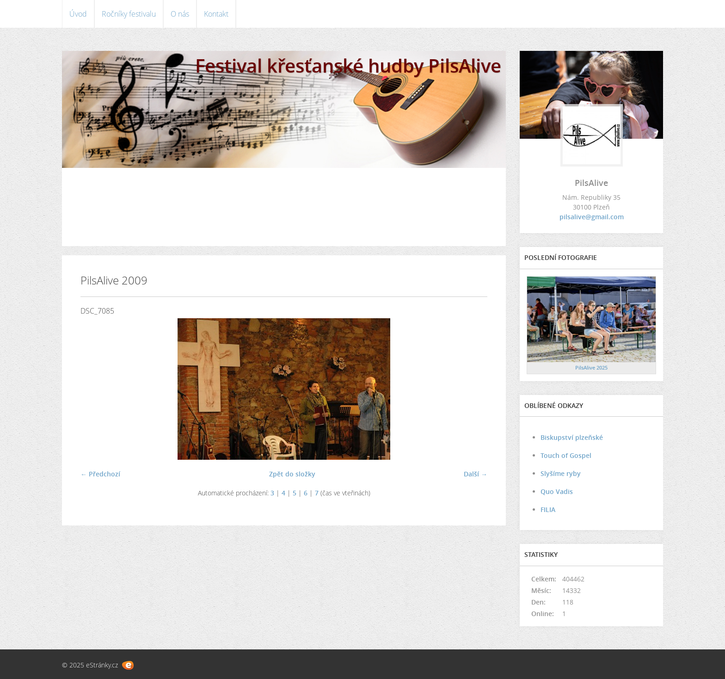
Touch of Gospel (566, 455)
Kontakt (216, 14)
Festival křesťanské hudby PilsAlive (348, 65)
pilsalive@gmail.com (591, 216)
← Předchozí (100, 473)
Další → (475, 473)
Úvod (78, 14)
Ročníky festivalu (129, 14)
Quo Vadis (557, 491)
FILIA (548, 509)
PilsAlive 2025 (591, 367)
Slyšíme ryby (561, 473)
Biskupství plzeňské (572, 437)
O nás (180, 14)
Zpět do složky (292, 473)
